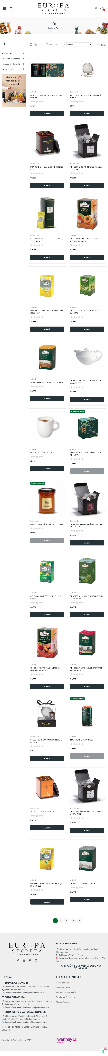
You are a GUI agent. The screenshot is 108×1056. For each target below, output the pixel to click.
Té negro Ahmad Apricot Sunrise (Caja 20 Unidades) (85, 240)
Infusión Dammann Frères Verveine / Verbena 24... (46, 240)
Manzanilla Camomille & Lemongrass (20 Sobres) (46, 312)
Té (3, 44)
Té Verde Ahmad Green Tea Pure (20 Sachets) (86, 312)
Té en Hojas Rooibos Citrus (42, 812)
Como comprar (62, 982)
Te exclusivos (8, 69)
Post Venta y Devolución (66, 992)
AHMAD (33, 92)
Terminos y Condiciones (66, 997)
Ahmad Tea (7, 53)
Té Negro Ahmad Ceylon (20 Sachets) (46, 382)
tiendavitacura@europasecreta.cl (36, 1007)
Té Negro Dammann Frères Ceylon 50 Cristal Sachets (86, 813)
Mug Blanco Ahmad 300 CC (42, 453)
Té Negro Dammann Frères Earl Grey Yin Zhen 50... (86, 525)
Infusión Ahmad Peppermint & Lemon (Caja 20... (46, 597)
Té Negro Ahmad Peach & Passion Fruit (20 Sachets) (45, 669)
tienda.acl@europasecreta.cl (34, 1022)
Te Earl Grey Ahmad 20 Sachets (84, 883)
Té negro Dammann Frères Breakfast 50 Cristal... (87, 168)
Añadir (47, 113)
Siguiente (79, 920)
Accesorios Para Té (11, 63)
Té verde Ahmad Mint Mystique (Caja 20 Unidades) (86, 597)
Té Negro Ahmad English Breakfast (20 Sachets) (86, 669)
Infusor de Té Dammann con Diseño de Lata (46, 741)
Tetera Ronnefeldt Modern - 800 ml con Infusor (86, 382)
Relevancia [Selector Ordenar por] (78, 44)
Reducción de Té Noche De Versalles (46, 524)
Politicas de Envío (63, 987)
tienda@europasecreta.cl (33, 993)
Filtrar (103, 44)
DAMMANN (74, 92)
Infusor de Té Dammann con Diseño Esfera (86, 96)
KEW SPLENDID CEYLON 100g (81, 740)
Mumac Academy (63, 1002)
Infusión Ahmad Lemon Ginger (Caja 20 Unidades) (46, 884)
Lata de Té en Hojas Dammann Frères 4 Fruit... (46, 168)
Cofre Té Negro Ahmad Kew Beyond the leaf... (86, 454)
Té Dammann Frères (11, 58)
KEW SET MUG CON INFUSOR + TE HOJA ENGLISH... (46, 96)
